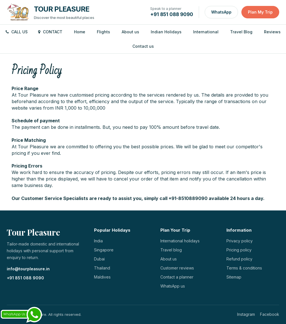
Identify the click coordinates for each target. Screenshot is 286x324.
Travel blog (171, 249)
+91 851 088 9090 (25, 277)
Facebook (269, 314)
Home (79, 31)
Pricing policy (239, 249)
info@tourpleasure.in (28, 268)
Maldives (102, 277)
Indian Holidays (166, 31)
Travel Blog (241, 31)
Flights (103, 31)
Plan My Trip (260, 12)
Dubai (99, 258)
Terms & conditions (244, 268)
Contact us (143, 46)
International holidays (180, 240)
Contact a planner (176, 277)
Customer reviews (177, 268)
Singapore (103, 249)
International (206, 31)
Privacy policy (239, 240)
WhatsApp (221, 12)
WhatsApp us (172, 286)
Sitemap (233, 277)
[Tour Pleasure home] (50, 12)
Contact (50, 31)
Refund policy (239, 258)
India (98, 240)
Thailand (102, 268)
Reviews (272, 31)
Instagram (246, 314)
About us (130, 31)
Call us (17, 31)
